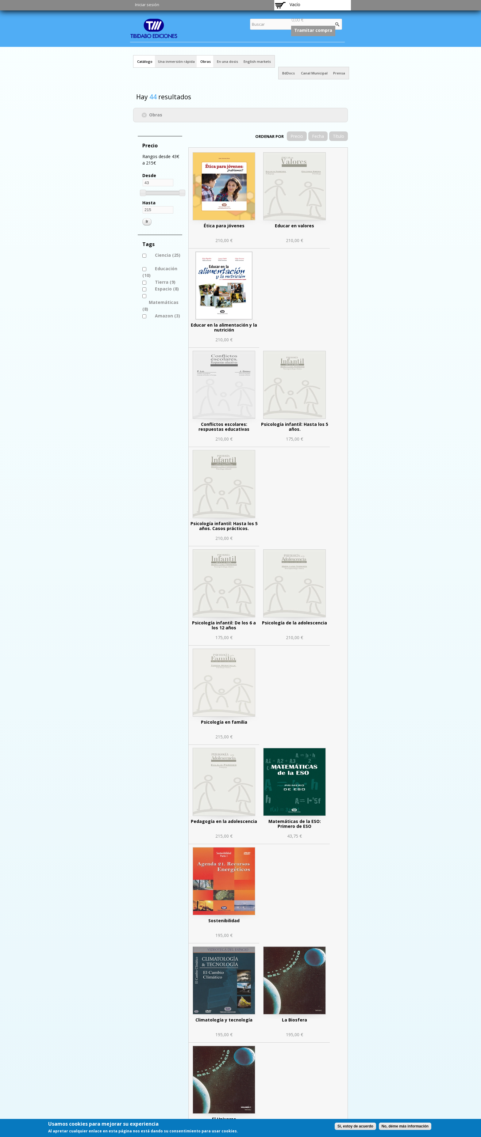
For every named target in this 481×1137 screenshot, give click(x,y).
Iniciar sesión (147, 4)
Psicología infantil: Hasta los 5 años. (294, 426)
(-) (145, 114)
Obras (205, 61)
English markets (257, 61)
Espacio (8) (167, 289)
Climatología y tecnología (223, 1020)
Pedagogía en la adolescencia (224, 821)
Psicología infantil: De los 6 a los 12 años (224, 625)
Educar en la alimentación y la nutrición (224, 327)
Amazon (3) (167, 316)
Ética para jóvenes (224, 226)
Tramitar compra (313, 30)
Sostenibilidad (224, 920)
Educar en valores (294, 226)
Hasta (149, 203)
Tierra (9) (165, 282)
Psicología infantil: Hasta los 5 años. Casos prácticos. (224, 526)
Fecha (318, 136)
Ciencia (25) (164, 255)
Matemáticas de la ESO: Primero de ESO (294, 823)
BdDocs (288, 73)
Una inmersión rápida (176, 61)
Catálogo (144, 61)
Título (338, 136)
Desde (149, 175)
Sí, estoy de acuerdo (355, 1126)
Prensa (339, 73)
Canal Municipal (314, 73)
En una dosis (227, 61)
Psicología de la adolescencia (294, 623)
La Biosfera (294, 1020)
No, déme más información (405, 1126)
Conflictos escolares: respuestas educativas (223, 426)
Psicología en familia (224, 722)
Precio (297, 136)
